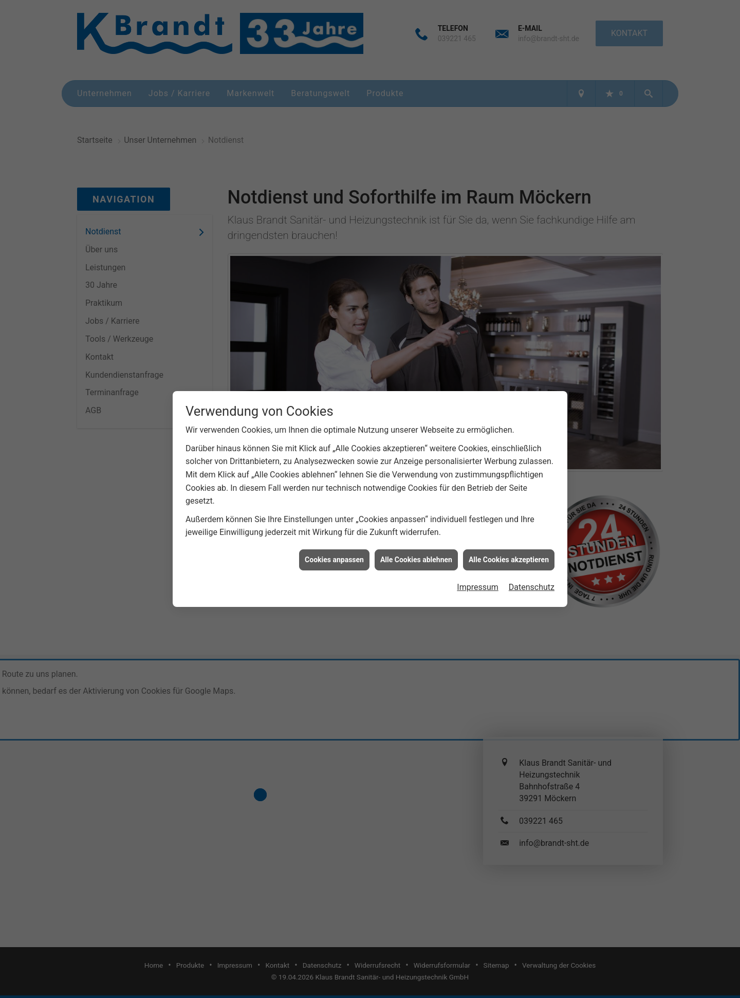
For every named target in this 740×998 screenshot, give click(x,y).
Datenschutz (531, 579)
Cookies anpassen (334, 551)
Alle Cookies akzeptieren (509, 551)
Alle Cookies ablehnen (416, 551)
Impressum (477, 579)
